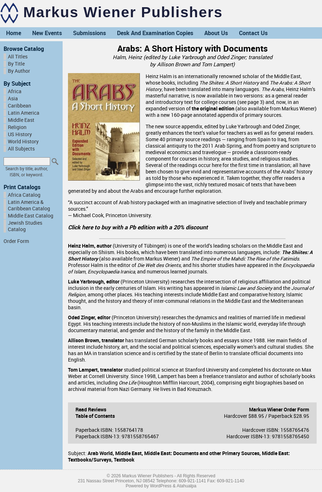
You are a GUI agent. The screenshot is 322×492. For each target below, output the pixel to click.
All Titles (18, 56)
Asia (13, 98)
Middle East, (129, 453)
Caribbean (19, 105)
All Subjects (21, 148)
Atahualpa (186, 485)
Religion (17, 127)
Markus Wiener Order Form (279, 409)
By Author (19, 71)
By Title (16, 64)
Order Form (16, 241)
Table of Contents (95, 416)
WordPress (160, 485)
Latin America (23, 113)
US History (20, 134)
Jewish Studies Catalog (25, 226)
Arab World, (101, 453)
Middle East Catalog (30, 215)
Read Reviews (90, 409)
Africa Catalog (24, 195)
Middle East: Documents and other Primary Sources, (203, 453)
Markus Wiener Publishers (123, 12)
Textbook (124, 460)
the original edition (213, 108)
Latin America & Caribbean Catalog (29, 205)
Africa (14, 91)
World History (23, 141)
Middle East (21, 120)
